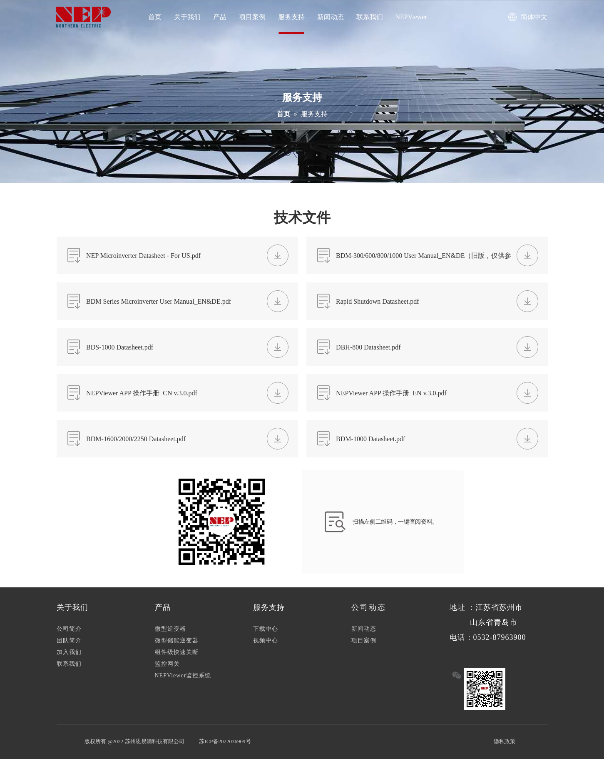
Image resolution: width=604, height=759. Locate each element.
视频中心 (265, 640)
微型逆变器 (170, 629)
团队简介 (69, 640)
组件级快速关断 (177, 652)
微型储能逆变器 (177, 640)
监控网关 (167, 664)
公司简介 (69, 629)
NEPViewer (411, 16)
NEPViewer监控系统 (183, 675)
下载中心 (265, 629)
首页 (155, 16)
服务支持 (291, 16)
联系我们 (369, 16)
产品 (219, 16)
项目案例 (252, 16)
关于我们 (187, 16)
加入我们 (69, 652)
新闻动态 (330, 16)
